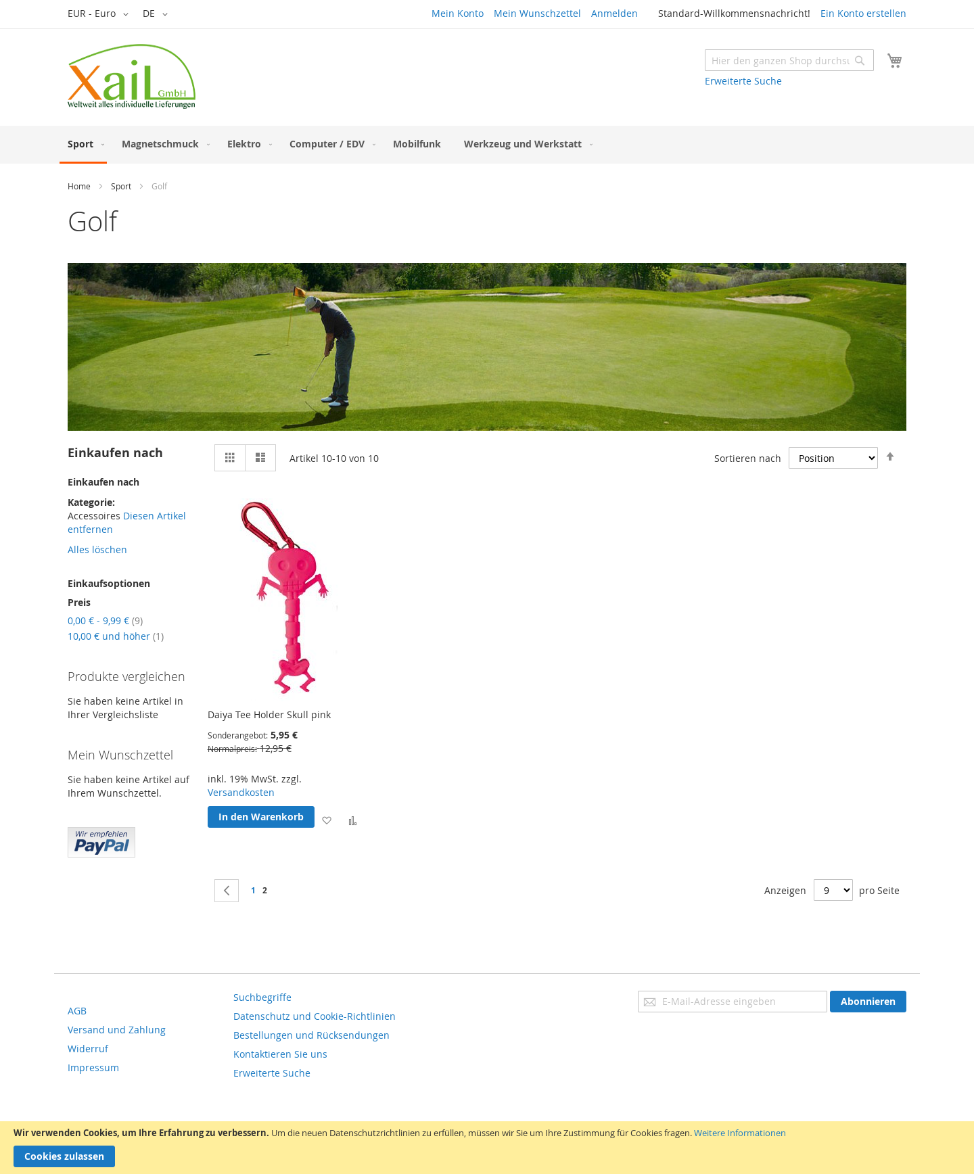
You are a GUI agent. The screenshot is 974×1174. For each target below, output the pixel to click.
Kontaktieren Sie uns (280, 1054)
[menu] (487, 145)
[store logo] (131, 76)
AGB (77, 1010)
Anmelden (614, 13)
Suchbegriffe (262, 997)
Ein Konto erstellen (863, 13)
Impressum (93, 1067)
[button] (100, 14)
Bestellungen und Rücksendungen (311, 1035)
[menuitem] (83, 145)
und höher (116, 636)
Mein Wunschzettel (537, 13)
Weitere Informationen (740, 1133)
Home (79, 186)
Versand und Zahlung (117, 1029)
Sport (121, 186)
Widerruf (88, 1048)
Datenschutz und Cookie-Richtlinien (314, 1016)
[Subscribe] (868, 1001)
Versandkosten (241, 792)
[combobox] (789, 60)
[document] (487, 1147)
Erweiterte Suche (743, 80)
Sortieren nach (747, 458)
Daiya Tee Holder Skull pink (269, 714)
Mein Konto (458, 13)
